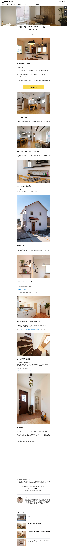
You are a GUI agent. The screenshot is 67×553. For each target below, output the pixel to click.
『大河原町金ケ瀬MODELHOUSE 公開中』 (25, 370)
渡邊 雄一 (26, 497)
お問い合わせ (39, 4)
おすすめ (33, 34)
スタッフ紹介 (41, 503)
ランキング (26, 4)
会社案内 (19, 4)
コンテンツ (13, 4)
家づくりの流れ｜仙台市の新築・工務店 (36, 523)
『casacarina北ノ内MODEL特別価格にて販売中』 (30, 329)
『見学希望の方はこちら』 (22, 289)
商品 (8, 4)
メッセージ (33, 4)
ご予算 (3, 4)
